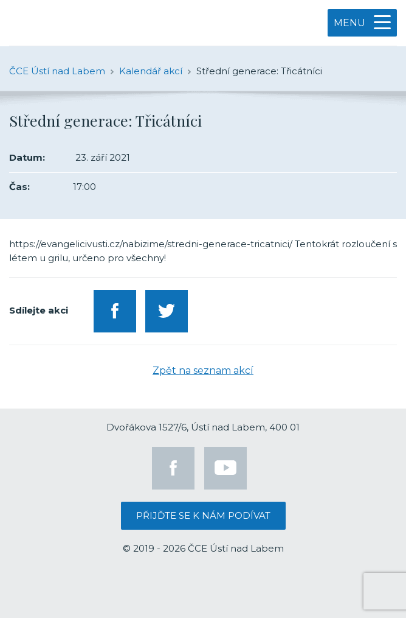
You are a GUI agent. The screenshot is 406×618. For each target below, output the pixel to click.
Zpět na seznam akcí (203, 370)
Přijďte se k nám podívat (203, 515)
